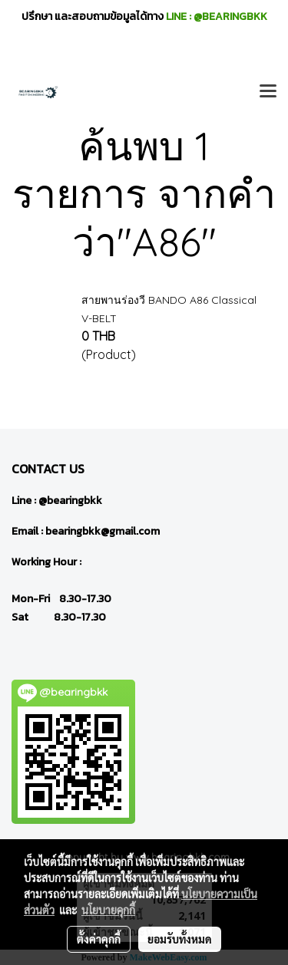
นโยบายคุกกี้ (108, 910)
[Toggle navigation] (268, 92)
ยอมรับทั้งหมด (179, 939)
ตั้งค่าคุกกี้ (99, 939)
